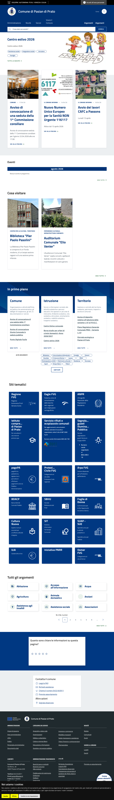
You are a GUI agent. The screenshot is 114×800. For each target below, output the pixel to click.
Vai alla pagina (17, 144)
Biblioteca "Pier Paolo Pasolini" (21, 237)
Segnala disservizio (46, 702)
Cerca (101, 29)
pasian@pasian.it (17, 776)
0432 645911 (51, 690)
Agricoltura (23, 596)
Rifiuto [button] (14, 796)
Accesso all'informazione (59, 586)
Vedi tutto (102, 180)
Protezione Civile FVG (50, 469)
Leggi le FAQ (43, 683)
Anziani (88, 596)
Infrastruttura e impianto (53, 233)
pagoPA (15, 467)
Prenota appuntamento (48, 694)
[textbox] (56, 654)
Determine (36, 780)
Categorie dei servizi (40, 725)
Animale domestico (56, 596)
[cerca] (104, 11)
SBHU (47, 499)
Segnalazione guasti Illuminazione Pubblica (85, 424)
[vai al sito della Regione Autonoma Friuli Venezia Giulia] (27, 2)
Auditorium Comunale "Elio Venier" (55, 242)
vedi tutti (57, 370)
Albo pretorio (37, 769)
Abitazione (22, 586)
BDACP (15, 499)
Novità (86, 725)
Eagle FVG (50, 394)
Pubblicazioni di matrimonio (42, 773)
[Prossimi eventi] (105, 169)
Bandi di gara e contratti (40, 764)
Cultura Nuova (15, 522)
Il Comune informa (51, 102)
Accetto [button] (5, 796)
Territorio (31, 231)
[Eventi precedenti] (9, 169)
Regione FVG (16, 395)
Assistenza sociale (60, 607)
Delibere (35, 778)
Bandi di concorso (38, 766)
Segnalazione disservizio (66, 769)
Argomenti (88, 23)
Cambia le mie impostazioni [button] (29, 796)
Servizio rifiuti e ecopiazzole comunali (56, 422)
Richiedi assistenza (46, 687)
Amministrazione (13, 725)
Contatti (10, 759)
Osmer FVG (81, 551)
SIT (46, 521)
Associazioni (91, 607)
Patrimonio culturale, (52, 231)
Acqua (88, 586)
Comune (13, 102)
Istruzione (51, 300)
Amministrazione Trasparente (44, 759)
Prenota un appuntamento (92, 764)
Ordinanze (36, 775)
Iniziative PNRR (53, 550)
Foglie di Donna (82, 500)
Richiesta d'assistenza (65, 764)
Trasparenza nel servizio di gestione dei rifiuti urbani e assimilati (67, 773)
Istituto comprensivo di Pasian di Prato (18, 424)
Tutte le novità (14, 61)
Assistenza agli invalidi (24, 607)
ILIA (13, 550)
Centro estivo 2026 (21, 39)
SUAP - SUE (81, 522)
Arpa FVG (82, 467)
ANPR (80, 394)
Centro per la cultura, (18, 231)
